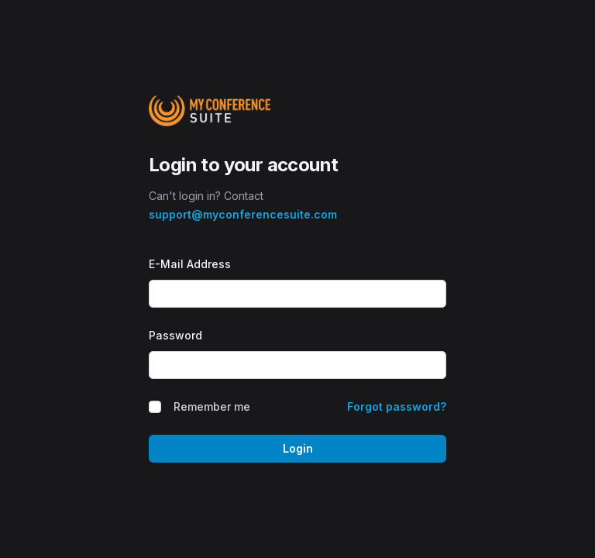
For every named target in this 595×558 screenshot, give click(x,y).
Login (298, 448)
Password (175, 335)
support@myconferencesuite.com (243, 214)
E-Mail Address (190, 263)
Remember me (212, 406)
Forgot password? (396, 406)
